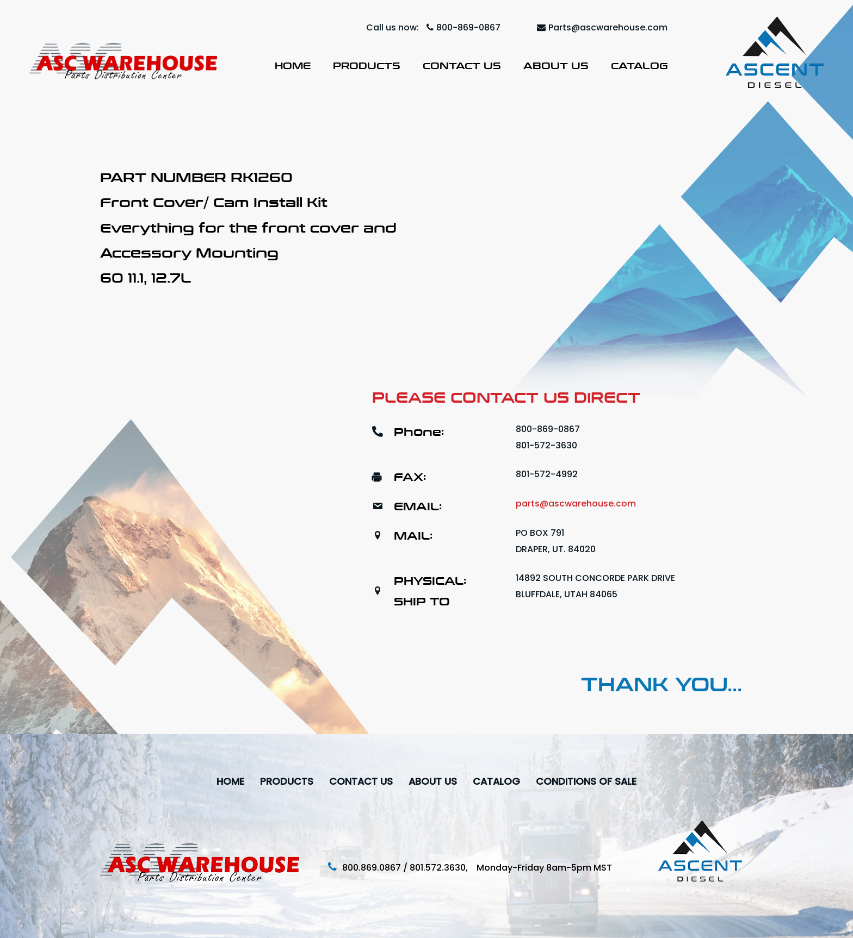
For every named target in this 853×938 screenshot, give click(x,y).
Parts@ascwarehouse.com (602, 27)
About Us (556, 65)
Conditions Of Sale (587, 781)
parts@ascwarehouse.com (576, 503)
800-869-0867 (463, 27)
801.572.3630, (443, 867)
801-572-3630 (546, 445)
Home (293, 65)
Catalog (639, 65)
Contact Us (462, 65)
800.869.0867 (371, 867)
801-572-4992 (547, 474)
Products (366, 65)
